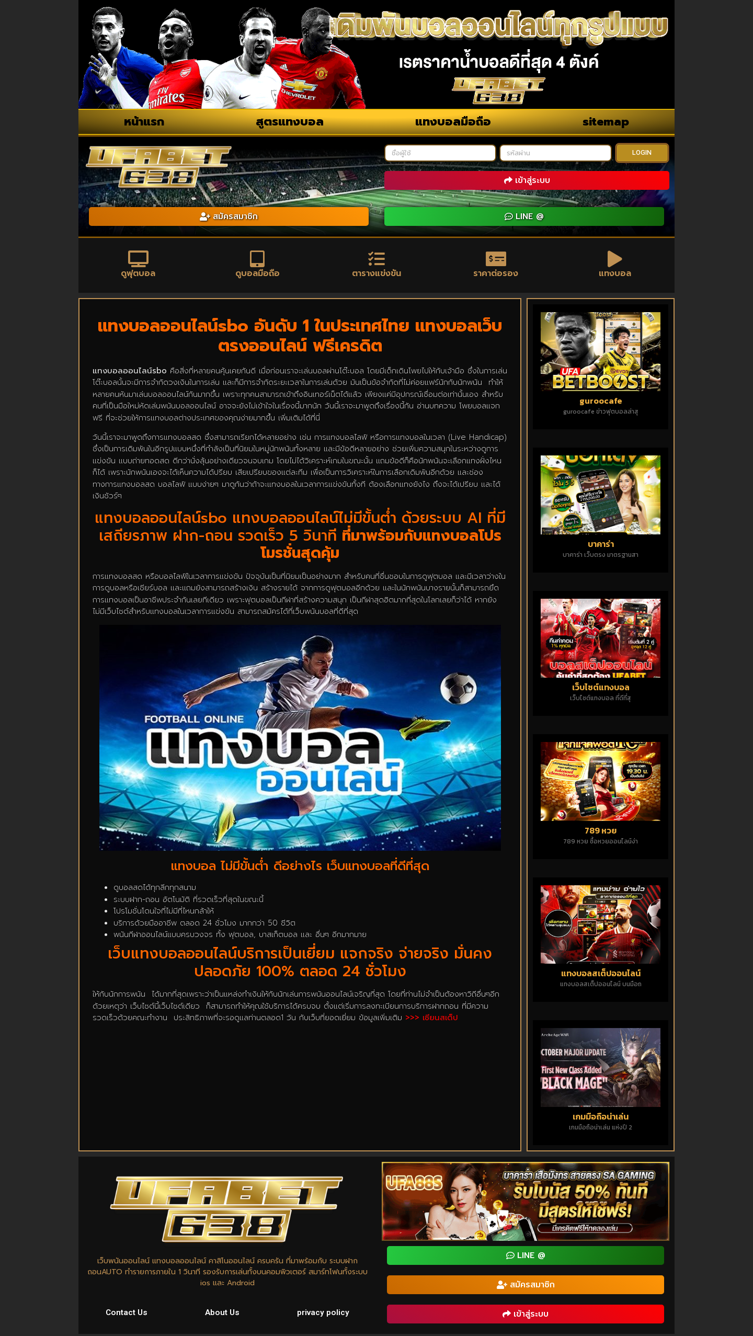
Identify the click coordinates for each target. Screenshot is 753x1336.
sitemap (606, 121)
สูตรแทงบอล (290, 121)
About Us (223, 1314)
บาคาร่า (601, 545)
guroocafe (600, 402)
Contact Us (127, 1314)
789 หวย (601, 832)
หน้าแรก (144, 121)
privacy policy (323, 1314)
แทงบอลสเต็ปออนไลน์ (601, 975)
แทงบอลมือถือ (453, 121)
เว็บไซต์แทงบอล (601, 688)
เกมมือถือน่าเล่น (601, 1118)
